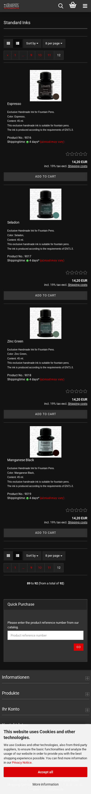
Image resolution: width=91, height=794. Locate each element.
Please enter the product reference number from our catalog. (43, 625)
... (23, 55)
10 (39, 55)
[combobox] (32, 43)
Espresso (14, 104)
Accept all (45, 772)
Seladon (13, 222)
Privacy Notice (22, 762)
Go (78, 647)
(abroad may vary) (52, 142)
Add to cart (45, 176)
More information (46, 784)
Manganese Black (20, 460)
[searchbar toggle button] (61, 6)
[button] (8, 43)
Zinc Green (15, 341)
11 (49, 55)
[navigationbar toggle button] (85, 6)
